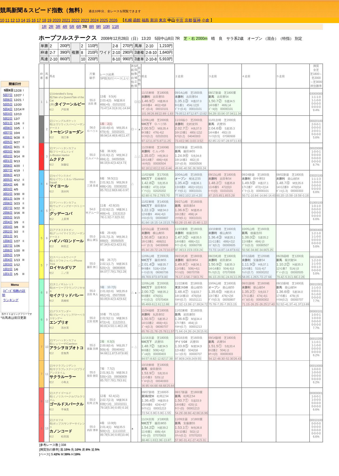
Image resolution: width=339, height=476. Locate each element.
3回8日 (7, 165)
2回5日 (7, 217)
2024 (94, 20)
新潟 (154, 20)
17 (39, 20)
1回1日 (7, 274)
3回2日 (7, 194)
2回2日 (7, 231)
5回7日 (7, 95)
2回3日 (7, 227)
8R (91, 27)
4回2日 (7, 156)
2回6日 (7, 212)
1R (44, 27)
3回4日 (7, 184)
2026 (113, 20)
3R (58, 27)
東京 (162, 20)
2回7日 (7, 208)
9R (98, 27)
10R (106, 27)
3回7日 (7, 170)
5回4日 (7, 109)
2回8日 (7, 203)
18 (44, 20)
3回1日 (7, 198)
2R (51, 27)
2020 (57, 20)
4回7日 (7, 132)
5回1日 (7, 123)
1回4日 (7, 260)
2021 (66, 20)
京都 (188, 20)
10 (2, 20)
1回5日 (7, 255)
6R (78, 27)
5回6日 (7, 99)
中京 (179, 20)
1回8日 (7, 241)
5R (72, 27)
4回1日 (7, 161)
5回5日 (7, 104)
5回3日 (7, 114)
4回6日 (7, 137)
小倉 (205, 20)
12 (13, 20)
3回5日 (7, 180)
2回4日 (7, 222)
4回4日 (7, 147)
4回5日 (7, 142)
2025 (104, 20)
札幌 (128, 20)
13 (18, 20)
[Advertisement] (15, 52)
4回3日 (7, 151)
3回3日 (7, 189)
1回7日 (7, 245)
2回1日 (7, 236)
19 (49, 20)
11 (7, 20)
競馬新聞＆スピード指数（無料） (43, 10)
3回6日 (7, 175)
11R (115, 27)
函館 (137, 20)
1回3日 (7, 264)
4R (64, 27)
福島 (145, 20)
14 (23, 20)
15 (28, 20)
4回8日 (7, 128)
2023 (85, 20)
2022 (75, 20)
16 (34, 20)
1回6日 (7, 250)
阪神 (197, 20)
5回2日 (7, 118)
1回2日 (7, 269)
